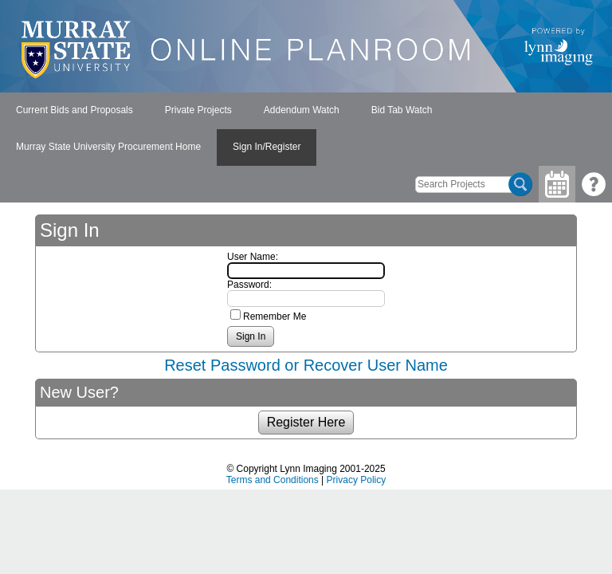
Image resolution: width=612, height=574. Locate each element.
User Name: (252, 256)
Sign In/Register (266, 146)
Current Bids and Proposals (74, 110)
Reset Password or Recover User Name (306, 365)
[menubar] (306, 129)
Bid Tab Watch (402, 110)
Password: (249, 284)
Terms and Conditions (272, 480)
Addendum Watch (301, 110)
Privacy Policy (356, 480)
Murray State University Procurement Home (108, 146)
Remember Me (274, 316)
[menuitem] (74, 110)
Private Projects (198, 110)
